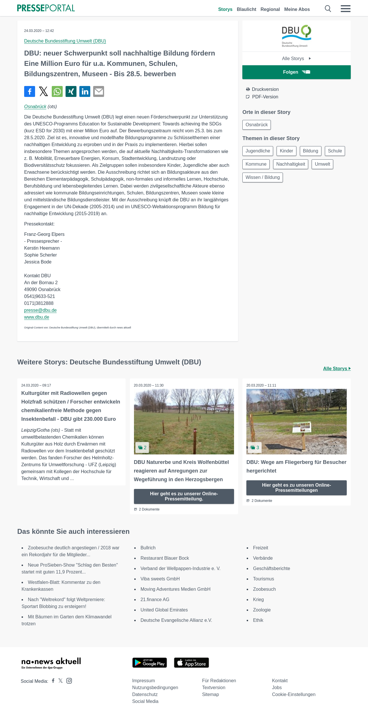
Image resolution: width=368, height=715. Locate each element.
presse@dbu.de (40, 310)
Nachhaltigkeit (317, 165)
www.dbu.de (36, 317)
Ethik (258, 620)
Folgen (296, 72)
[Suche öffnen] (328, 9)
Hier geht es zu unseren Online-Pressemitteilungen (296, 487)
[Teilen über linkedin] (84, 91)
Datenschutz (145, 694)
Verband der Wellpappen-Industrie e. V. (181, 568)
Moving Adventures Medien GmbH (176, 588)
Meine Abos (297, 9)
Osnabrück (35, 106)
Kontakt (280, 680)
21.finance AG (155, 599)
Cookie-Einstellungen (293, 694)
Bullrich (148, 547)
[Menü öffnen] (345, 9)
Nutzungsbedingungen (155, 687)
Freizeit (260, 547)
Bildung (313, 151)
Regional (270, 9)
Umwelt (253, 179)
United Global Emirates (164, 609)
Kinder (288, 151)
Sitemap (210, 694)
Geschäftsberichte (271, 568)
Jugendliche (258, 151)
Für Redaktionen (219, 680)
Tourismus (263, 578)
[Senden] (98, 91)
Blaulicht (246, 9)
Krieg (258, 599)
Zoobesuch (264, 588)
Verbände (263, 557)
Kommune (281, 165)
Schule (253, 165)
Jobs (277, 687)
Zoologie (262, 609)
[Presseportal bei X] (59, 680)
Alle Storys (296, 58)
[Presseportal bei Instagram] (67, 680)
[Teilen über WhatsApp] (57, 91)
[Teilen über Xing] (71, 91)
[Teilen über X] (43, 91)
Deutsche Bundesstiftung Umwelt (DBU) (65, 41)
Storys (225, 9)
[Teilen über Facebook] (29, 91)
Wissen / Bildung (290, 179)
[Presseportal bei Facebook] (51, 680)
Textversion (213, 687)
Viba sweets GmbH (160, 578)
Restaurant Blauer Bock (165, 557)
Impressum (143, 680)
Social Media (145, 701)
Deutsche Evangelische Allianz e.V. (176, 620)
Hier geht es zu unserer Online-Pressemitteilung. (184, 496)
